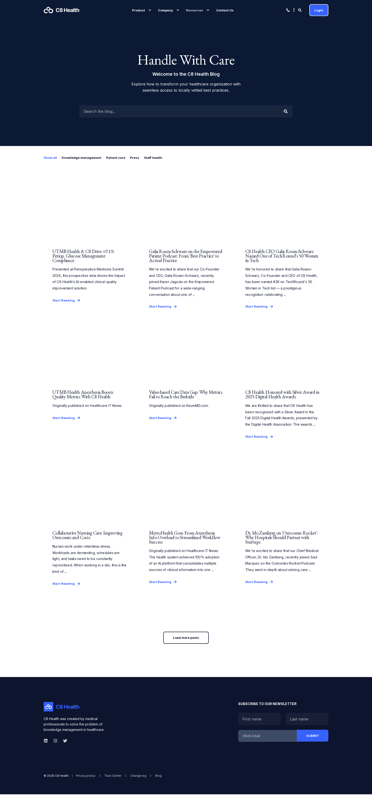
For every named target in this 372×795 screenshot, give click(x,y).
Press (134, 158)
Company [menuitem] (165, 10)
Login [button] (318, 10)
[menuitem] (149, 10)
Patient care (115, 158)
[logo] (61, 707)
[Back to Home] (61, 10)
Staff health (153, 158)
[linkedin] (47, 741)
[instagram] (55, 741)
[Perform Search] (285, 111)
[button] (186, 638)
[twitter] (63, 741)
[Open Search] (300, 10)
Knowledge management (81, 158)
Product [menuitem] (138, 10)
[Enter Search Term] (186, 111)
